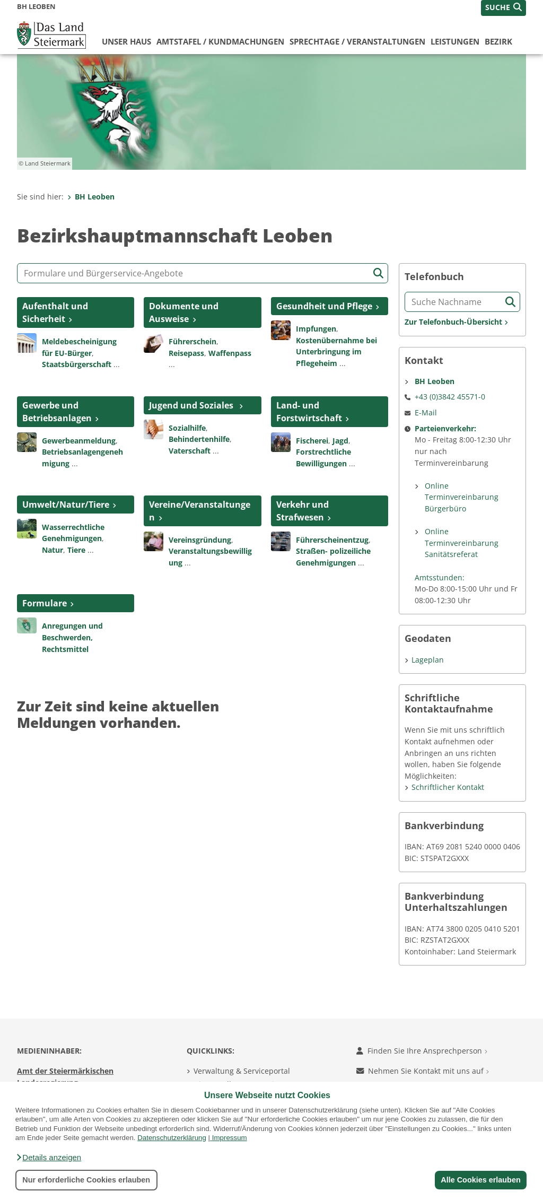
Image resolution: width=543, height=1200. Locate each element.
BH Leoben (91, 197)
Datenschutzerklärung (171, 1138)
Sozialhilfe (187, 428)
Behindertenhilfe (199, 439)
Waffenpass (229, 353)
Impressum (229, 1138)
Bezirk (498, 41)
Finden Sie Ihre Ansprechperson (421, 1051)
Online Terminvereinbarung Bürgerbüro (461, 497)
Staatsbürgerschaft (76, 364)
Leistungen (455, 41)
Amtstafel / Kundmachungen (220, 41)
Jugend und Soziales (192, 405)
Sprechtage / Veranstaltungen (357, 41)
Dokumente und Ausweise (183, 312)
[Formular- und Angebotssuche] (202, 273)
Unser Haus (126, 41)
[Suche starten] (378, 273)
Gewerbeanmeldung (79, 441)
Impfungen (316, 329)
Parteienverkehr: (445, 428)
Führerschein (192, 341)
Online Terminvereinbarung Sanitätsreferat (461, 542)
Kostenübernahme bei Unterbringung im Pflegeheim (336, 351)
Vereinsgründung (200, 540)
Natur (52, 550)
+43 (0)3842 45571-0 (450, 397)
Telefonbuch (434, 276)
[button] (48, 1157)
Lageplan (427, 660)
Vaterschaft (190, 451)
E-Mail (426, 412)
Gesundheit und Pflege (324, 306)
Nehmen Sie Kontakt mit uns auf (422, 1071)
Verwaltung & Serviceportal (242, 1071)
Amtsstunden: (440, 577)
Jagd (340, 441)
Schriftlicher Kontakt (447, 787)
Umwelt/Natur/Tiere (65, 504)
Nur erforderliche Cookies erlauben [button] (86, 1180)
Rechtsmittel (65, 649)
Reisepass (186, 353)
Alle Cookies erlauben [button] (480, 1180)
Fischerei (312, 441)
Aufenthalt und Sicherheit (55, 312)
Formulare (44, 603)
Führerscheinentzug (332, 540)
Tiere (76, 550)
